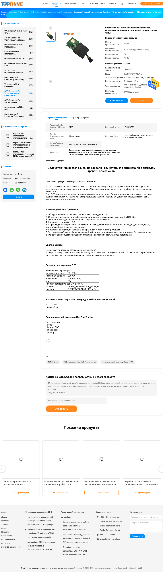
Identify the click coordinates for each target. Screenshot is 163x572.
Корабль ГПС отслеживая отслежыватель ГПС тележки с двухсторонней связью (23, 136)
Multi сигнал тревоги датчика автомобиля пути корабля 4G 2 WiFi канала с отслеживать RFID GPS (76, 539)
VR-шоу (4, 524)
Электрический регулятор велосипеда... (18, 115)
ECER (140, 568)
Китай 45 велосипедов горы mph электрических (42, 568)
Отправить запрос (152, 4)
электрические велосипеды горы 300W (117, 362)
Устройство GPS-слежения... (18, 85)
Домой (4, 517)
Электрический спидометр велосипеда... (18, 78)
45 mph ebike (53, 362)
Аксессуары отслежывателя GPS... (18, 71)
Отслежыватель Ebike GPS (18, 108)
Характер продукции (80, 117)
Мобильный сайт (8, 539)
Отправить (61, 408)
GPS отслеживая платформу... (18, 53)
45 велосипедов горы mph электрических (80, 362)
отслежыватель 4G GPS (18, 58)
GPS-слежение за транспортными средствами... (18, 93)
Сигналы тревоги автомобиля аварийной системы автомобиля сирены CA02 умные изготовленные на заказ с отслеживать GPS (76, 526)
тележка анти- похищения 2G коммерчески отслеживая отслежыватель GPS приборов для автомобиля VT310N (41, 521)
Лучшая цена (117, 100)
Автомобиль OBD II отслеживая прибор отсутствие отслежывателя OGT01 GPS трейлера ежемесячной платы (41, 546)
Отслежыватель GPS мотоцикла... (18, 46)
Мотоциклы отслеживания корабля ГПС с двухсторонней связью (23, 154)
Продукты (5, 521)
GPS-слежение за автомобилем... (18, 101)
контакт (18, 197)
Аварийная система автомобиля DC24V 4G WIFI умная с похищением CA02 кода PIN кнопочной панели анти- (75, 551)
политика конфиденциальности (10, 545)
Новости (5, 532)
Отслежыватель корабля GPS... (18, 32)
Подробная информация (56, 117)
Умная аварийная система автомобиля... (18, 39)
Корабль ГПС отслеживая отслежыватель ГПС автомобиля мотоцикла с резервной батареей (141, 484)
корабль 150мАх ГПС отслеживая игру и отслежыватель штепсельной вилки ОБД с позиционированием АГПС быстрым (22, 145)
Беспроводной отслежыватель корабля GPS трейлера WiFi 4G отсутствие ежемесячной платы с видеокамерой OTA (41, 533)
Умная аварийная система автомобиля (72, 514)
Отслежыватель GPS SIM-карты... (18, 64)
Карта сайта (6, 536)
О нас (3, 528)
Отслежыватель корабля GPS (38, 512)
